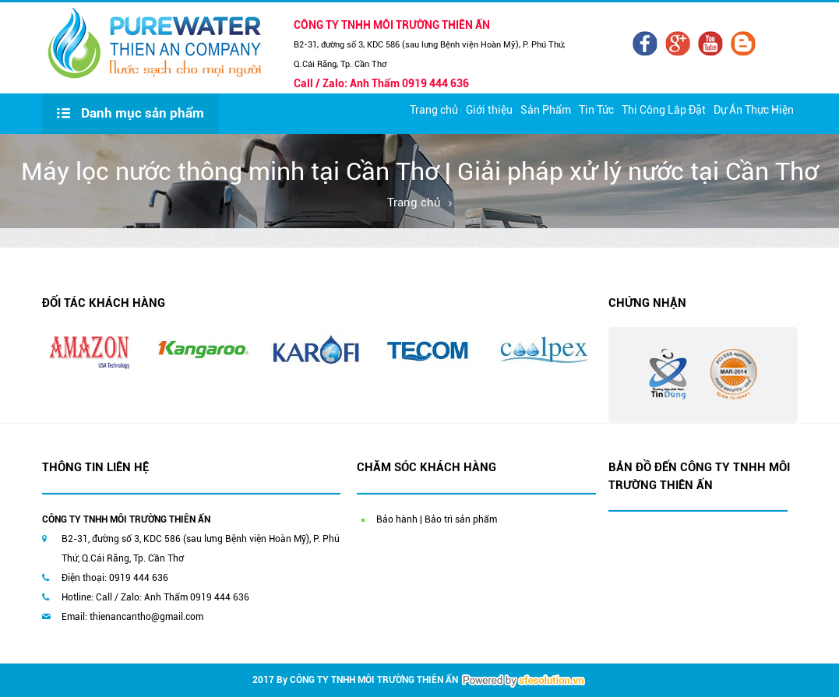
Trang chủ (434, 110)
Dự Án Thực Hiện (754, 110)
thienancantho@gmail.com (146, 616)
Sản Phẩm (545, 110)
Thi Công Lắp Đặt (664, 110)
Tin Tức (596, 110)
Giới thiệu (489, 110)
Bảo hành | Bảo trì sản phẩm (436, 519)
